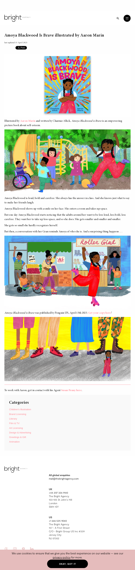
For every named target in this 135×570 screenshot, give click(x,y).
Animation (14, 441)
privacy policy (61, 557)
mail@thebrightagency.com (64, 478)
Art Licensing (16, 428)
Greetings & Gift (17, 437)
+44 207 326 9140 (58, 492)
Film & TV (14, 423)
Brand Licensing (17, 414)
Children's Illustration (20, 409)
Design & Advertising (20, 432)
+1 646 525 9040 (58, 520)
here (79, 390)
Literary (13, 418)
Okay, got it (67, 563)
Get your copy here (99, 313)
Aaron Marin (28, 121)
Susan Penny (68, 390)
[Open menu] (127, 18)
